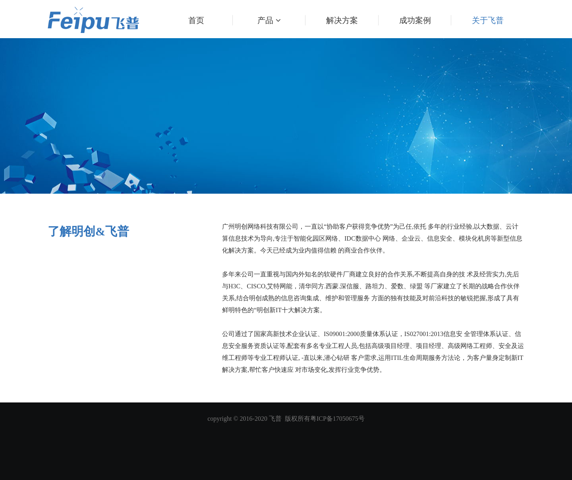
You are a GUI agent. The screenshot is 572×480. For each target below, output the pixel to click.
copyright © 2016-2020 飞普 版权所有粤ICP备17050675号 (286, 418)
